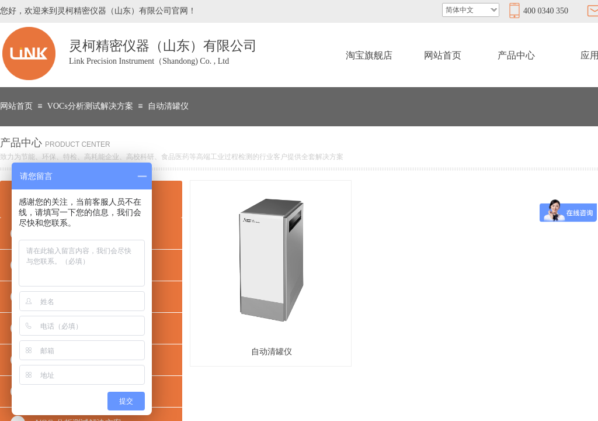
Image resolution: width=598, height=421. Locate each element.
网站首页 (442, 55)
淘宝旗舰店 (369, 55)
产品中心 (516, 55)
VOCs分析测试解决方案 (90, 106)
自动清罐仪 (168, 106)
